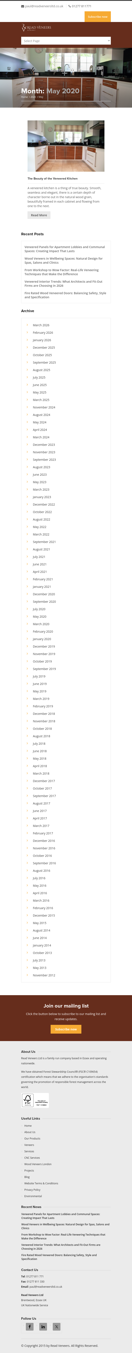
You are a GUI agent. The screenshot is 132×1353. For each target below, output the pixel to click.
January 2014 (42, 945)
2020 (33, 96)
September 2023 (44, 460)
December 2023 (44, 445)
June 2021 (40, 564)
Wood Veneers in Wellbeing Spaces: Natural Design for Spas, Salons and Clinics (64, 260)
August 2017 (41, 803)
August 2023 (41, 467)
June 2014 (40, 938)
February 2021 (43, 579)
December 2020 (44, 594)
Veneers (29, 1145)
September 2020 (44, 602)
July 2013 (39, 960)
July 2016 (39, 878)
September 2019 (44, 669)
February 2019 (43, 706)
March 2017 (41, 826)
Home (24, 96)
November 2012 (44, 975)
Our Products (32, 1138)
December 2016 (44, 841)
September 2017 (44, 796)
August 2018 (41, 736)
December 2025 (44, 347)
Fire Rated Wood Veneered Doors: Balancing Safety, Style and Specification (65, 295)
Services (29, 1151)
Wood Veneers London (37, 1164)
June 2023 (40, 474)
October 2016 (42, 856)
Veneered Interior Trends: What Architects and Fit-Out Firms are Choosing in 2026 (63, 283)
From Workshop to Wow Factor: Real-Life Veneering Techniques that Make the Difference (61, 272)
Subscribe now (97, 17)
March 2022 (41, 534)
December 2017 (44, 781)
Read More (39, 215)
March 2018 (41, 773)
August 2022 (41, 519)
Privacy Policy (32, 1190)
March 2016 (41, 900)
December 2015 (44, 915)
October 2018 (42, 729)
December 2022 (44, 504)
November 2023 (44, 452)
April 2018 (40, 766)
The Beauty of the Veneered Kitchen (53, 178)
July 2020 (39, 609)
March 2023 (41, 489)
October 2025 (42, 355)
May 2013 (39, 968)
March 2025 (41, 400)
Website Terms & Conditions (41, 1183)
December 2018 (44, 714)
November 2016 (44, 848)
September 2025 (44, 362)
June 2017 (40, 811)
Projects (29, 1170)
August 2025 (41, 370)
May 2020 (39, 616)
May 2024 (39, 422)
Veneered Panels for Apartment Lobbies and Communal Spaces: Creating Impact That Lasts (65, 249)
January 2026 (42, 340)
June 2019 (40, 684)
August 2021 (41, 549)
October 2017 (42, 788)
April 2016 (40, 893)
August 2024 (41, 415)
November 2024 (44, 407)
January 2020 (42, 639)
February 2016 (43, 908)
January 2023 (42, 497)
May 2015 (39, 923)
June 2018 (40, 751)
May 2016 (39, 885)
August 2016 (41, 871)
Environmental (33, 1196)
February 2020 (43, 631)
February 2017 (43, 833)
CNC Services (32, 1158)
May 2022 (39, 527)
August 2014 (41, 930)
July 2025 (39, 377)
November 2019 (44, 654)
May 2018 (39, 758)
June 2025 (40, 385)
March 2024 (41, 437)
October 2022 (42, 512)
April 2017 (40, 818)
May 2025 (39, 392)
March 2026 (41, 325)
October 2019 (42, 661)
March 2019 (41, 699)
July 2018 (39, 744)
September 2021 (44, 542)
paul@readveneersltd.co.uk (44, 6)
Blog (27, 1177)
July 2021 (39, 557)
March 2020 (41, 624)
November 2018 (44, 721)
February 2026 (43, 333)
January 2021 (42, 587)
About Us (29, 1132)
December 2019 (44, 646)
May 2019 (39, 691)
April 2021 (40, 572)
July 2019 (39, 676)
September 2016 (44, 863)
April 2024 (40, 430)
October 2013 (42, 953)
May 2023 (39, 482)
